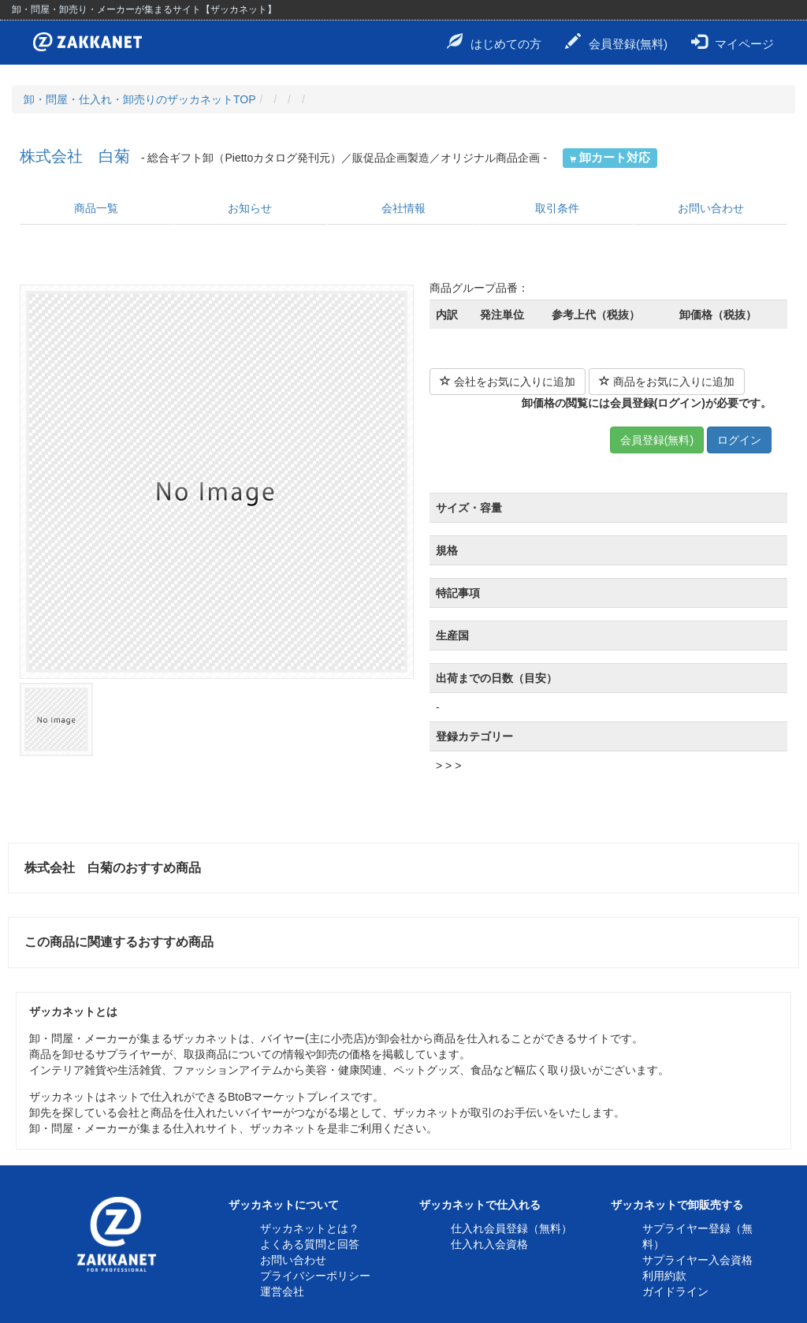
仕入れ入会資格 (489, 1244)
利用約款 (664, 1275)
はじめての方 (494, 41)
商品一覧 (96, 208)
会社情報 (403, 208)
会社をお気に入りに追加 (507, 381)
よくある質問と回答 (309, 1244)
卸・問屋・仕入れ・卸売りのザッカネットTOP (140, 99)
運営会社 (282, 1291)
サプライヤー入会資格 (697, 1260)
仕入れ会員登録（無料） (511, 1228)
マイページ (732, 41)
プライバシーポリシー (315, 1275)
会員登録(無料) (616, 41)
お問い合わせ (711, 208)
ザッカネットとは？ (309, 1228)
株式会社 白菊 (75, 156)
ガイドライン (675, 1291)
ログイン (739, 440)
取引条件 (557, 208)
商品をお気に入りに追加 (666, 381)
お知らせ (250, 208)
